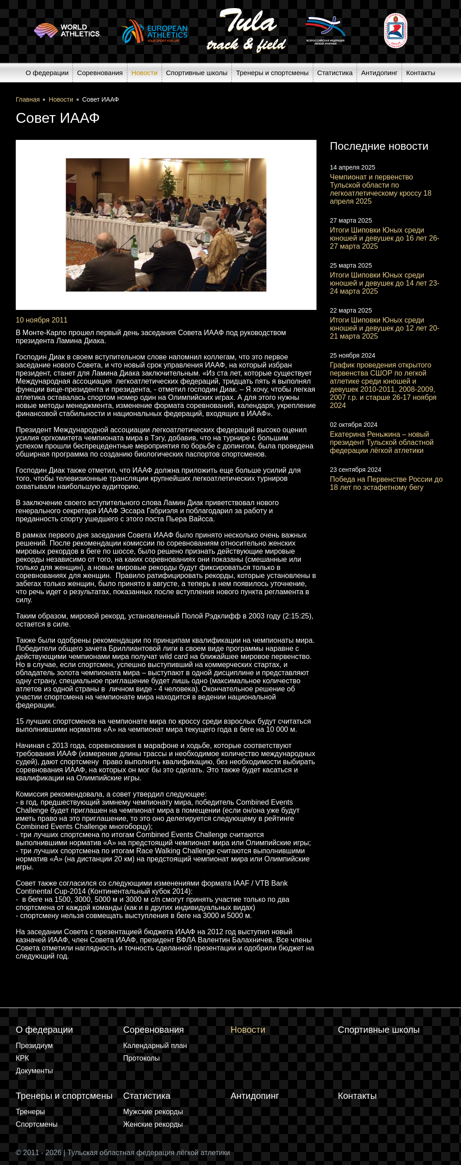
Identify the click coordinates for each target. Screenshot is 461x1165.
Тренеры (30, 1112)
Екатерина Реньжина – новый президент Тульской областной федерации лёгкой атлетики (382, 442)
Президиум (34, 1045)
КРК (22, 1058)
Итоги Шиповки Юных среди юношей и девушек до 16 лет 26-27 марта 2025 (384, 238)
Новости (144, 72)
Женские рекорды (153, 1124)
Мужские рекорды (153, 1112)
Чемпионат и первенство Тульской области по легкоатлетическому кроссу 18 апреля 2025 (381, 189)
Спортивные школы (196, 72)
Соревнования (99, 72)
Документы (34, 1071)
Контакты (420, 72)
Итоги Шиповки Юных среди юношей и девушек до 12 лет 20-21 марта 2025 (384, 328)
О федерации (47, 72)
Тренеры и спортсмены (272, 72)
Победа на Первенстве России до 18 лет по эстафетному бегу (386, 483)
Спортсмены (37, 1124)
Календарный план (155, 1045)
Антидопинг (379, 72)
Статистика (335, 72)
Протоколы (141, 1058)
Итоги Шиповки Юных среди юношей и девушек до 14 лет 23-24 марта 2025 (384, 283)
